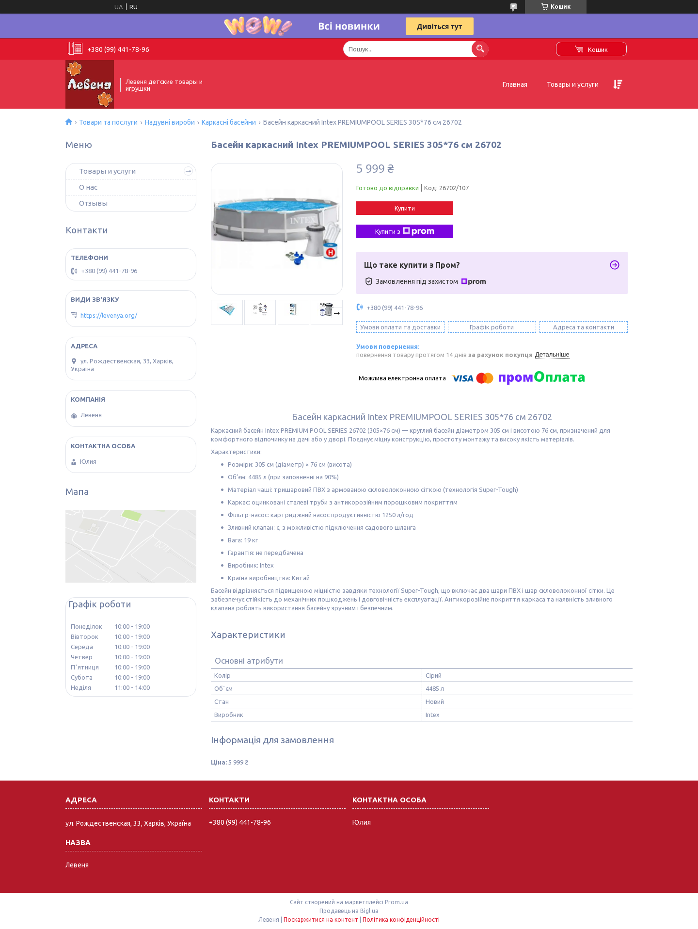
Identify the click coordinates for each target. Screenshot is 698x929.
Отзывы (93, 203)
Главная (515, 84)
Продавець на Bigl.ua (349, 911)
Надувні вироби (170, 122)
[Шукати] (480, 48)
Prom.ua (396, 902)
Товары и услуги (573, 84)
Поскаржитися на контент (321, 919)
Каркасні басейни (229, 122)
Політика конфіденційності (401, 919)
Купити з (404, 231)
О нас (88, 187)
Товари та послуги (108, 122)
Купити (405, 208)
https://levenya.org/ (108, 315)
